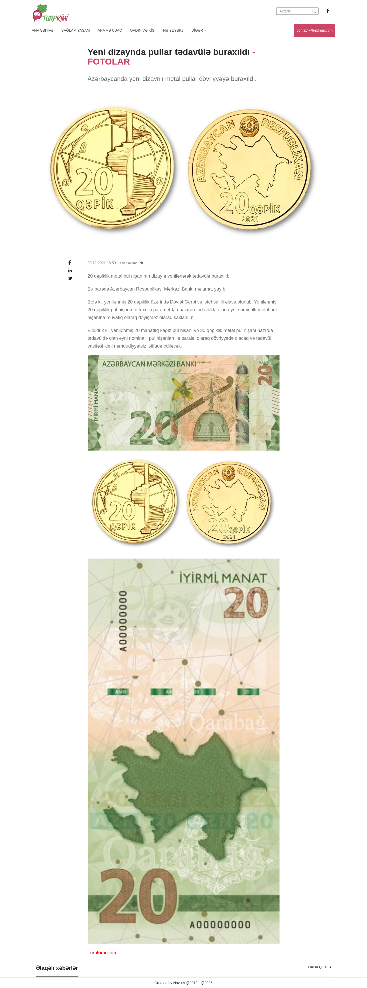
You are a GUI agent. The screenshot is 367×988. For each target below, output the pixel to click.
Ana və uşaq (110, 30)
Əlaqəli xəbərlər (57, 968)
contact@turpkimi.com (315, 30)
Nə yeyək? (173, 30)
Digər (198, 30)
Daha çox (319, 967)
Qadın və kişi (142, 30)
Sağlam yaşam (75, 30)
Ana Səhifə (43, 30)
